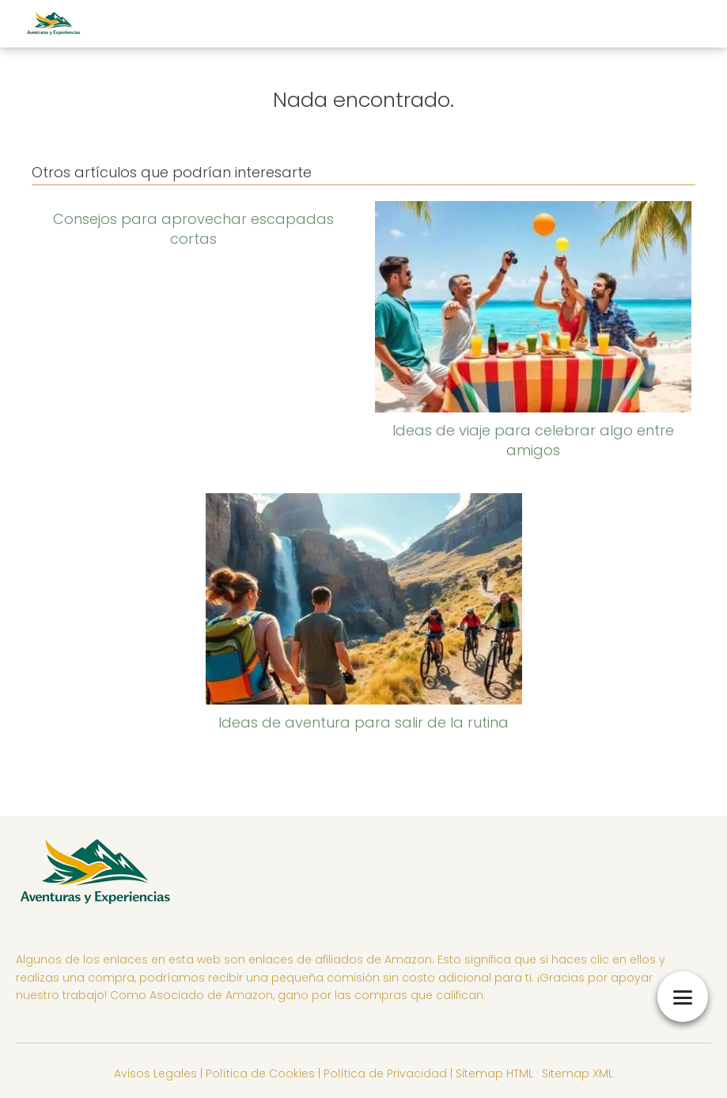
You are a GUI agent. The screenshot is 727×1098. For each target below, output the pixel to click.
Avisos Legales (155, 1073)
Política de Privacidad (385, 1073)
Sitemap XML (577, 1073)
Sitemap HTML (494, 1073)
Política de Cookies (260, 1073)
